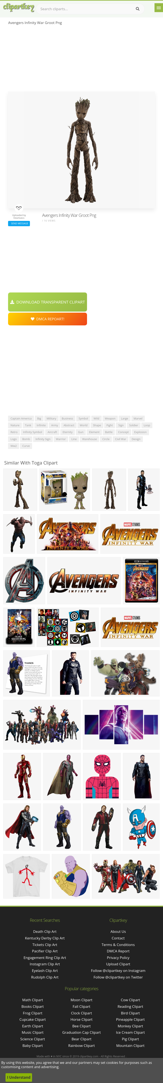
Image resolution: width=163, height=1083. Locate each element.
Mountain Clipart (130, 1045)
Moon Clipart (82, 999)
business (67, 418)
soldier (133, 425)
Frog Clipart (32, 1013)
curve (26, 446)
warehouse (89, 439)
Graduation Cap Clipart (81, 1032)
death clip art (44, 931)
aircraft (52, 432)
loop (147, 425)
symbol (83, 418)
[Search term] (90, 8)
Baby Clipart (32, 1045)
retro (13, 432)
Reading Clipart (130, 1006)
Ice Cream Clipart (130, 1032)
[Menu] (159, 7)
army (54, 425)
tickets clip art (44, 944)
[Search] (137, 9)
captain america (20, 418)
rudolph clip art (45, 977)
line (74, 439)
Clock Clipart (81, 1013)
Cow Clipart (130, 999)
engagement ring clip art (45, 957)
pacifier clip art (45, 951)
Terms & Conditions (118, 944)
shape (97, 425)
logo (13, 439)
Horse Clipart (81, 1019)
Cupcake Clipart (33, 1019)
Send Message (19, 223)
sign (121, 425)
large (124, 418)
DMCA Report (118, 951)
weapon (110, 418)
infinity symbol (32, 432)
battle (108, 432)
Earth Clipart (32, 1026)
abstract (68, 425)
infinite (41, 425)
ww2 (13, 446)
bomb (26, 439)
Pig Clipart (130, 1038)
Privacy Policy (118, 957)
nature (14, 425)
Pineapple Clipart (130, 1019)
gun (80, 432)
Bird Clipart (130, 1013)
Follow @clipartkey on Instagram (118, 970)
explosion (140, 432)
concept (123, 432)
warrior (61, 439)
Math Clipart (32, 999)
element (94, 432)
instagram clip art (45, 964)
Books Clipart (32, 1006)
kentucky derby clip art (45, 938)
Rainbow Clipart (81, 1045)
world (83, 425)
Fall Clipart (81, 1006)
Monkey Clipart (130, 1026)
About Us (118, 931)
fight (110, 425)
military (51, 418)
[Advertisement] (81, 59)
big (39, 418)
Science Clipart (32, 1038)
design (136, 439)
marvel (138, 418)
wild (96, 418)
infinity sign (42, 439)
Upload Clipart (118, 964)
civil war (120, 439)
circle (106, 439)
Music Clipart (33, 1032)
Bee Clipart (81, 1026)
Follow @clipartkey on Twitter (118, 977)
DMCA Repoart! (47, 318)
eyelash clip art (45, 970)
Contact (118, 938)
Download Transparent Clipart (47, 302)
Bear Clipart (81, 1038)
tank (28, 425)
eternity (68, 432)
